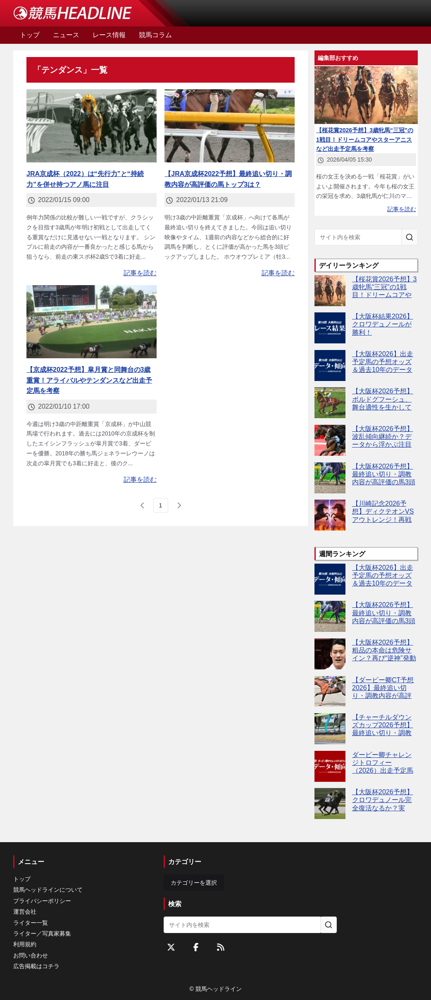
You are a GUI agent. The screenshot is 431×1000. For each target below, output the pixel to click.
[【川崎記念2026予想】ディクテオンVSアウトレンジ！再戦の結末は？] (329, 515)
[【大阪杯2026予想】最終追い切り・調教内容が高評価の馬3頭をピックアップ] (329, 477)
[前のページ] (142, 505)
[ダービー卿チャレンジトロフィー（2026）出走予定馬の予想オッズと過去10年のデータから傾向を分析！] (329, 766)
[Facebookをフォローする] (195, 947)
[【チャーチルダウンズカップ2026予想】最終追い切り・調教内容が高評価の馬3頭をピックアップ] (329, 728)
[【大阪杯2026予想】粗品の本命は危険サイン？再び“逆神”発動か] (329, 653)
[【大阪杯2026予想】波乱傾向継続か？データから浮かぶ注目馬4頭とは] (329, 440)
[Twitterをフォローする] (171, 947)
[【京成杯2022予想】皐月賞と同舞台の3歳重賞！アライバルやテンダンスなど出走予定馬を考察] (91, 321)
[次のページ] (178, 505)
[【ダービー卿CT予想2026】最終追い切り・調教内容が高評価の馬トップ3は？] (329, 691)
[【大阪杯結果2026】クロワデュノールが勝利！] (329, 327)
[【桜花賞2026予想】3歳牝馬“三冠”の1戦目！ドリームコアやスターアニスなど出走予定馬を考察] (329, 290)
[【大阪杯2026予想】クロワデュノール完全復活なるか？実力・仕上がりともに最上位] (329, 803)
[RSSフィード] (220, 947)
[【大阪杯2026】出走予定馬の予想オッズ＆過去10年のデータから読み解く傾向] (329, 365)
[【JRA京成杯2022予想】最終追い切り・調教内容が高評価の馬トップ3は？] (229, 125)
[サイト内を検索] (409, 237)
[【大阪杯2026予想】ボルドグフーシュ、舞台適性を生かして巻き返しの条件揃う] (329, 402)
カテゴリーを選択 (194, 882)
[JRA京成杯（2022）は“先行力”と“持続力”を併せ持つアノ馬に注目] (91, 125)
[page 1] (160, 505)
